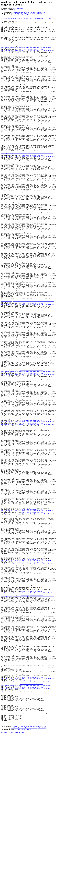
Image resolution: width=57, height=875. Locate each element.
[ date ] (15, 14)
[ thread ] (20, 14)
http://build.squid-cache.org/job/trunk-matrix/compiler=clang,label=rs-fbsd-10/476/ (27, 18)
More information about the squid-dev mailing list (12, 873)
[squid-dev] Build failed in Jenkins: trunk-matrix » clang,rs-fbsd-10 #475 (30, 12)
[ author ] (29, 14)
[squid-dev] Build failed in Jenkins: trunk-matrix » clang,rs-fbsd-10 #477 (28, 13)
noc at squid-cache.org (17, 8)
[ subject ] (24, 14)
